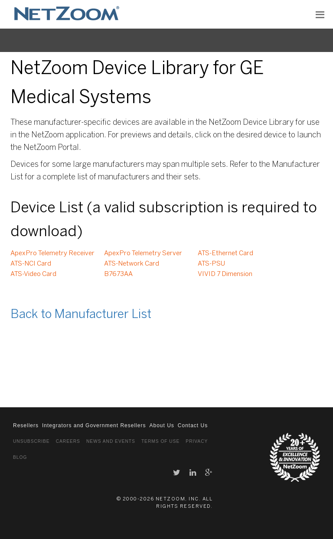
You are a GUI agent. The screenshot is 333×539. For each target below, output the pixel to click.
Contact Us (193, 425)
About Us (161, 425)
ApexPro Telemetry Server (143, 253)
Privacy (197, 441)
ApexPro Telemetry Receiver (52, 253)
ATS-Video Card (33, 274)
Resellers (26, 425)
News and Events (110, 441)
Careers (68, 441)
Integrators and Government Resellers (94, 425)
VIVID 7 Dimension (225, 274)
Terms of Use (160, 441)
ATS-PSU (211, 264)
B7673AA (118, 274)
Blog (20, 457)
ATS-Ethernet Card (225, 253)
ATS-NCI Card (30, 264)
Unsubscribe (31, 441)
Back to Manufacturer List (80, 315)
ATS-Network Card (131, 264)
